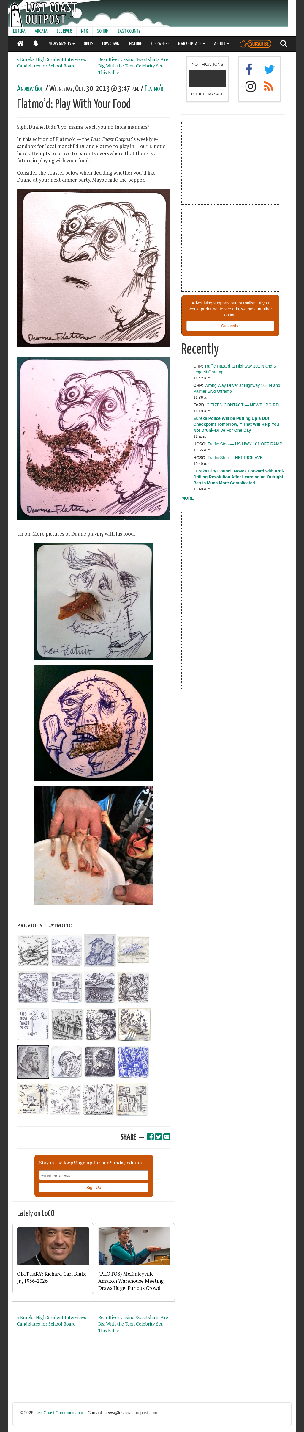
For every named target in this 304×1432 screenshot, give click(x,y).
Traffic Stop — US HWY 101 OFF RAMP (245, 444)
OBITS (88, 43)
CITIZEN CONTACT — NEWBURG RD (243, 405)
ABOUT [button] (221, 43)
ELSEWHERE (160, 43)
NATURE (135, 43)
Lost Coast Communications (60, 1412)
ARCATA (41, 31)
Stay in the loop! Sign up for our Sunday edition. (91, 1162)
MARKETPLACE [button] (191, 43)
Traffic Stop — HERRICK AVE (235, 457)
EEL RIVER (64, 31)
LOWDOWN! (111, 43)
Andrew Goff (30, 89)
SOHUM (103, 31)
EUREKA (19, 31)
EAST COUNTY (129, 31)
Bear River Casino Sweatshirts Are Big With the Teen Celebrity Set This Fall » (133, 65)
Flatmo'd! (155, 89)
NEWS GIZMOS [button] (61, 43)
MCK (84, 31)
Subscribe (230, 326)
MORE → (190, 498)
